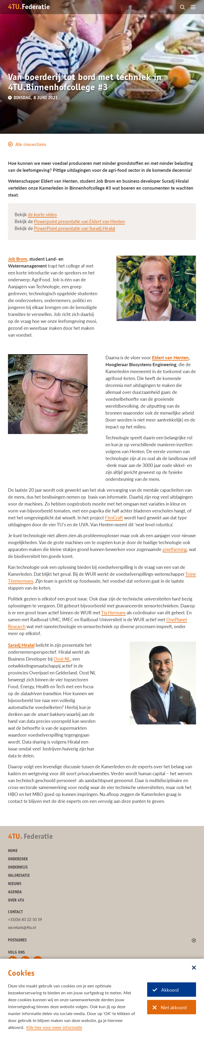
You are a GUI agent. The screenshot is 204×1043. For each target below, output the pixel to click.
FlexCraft (114, 517)
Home (13, 851)
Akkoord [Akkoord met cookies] (165, 990)
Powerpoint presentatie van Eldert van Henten (79, 221)
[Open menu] (193, 7)
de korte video (42, 214)
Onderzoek (18, 859)
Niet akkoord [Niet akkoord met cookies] (169, 1007)
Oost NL (62, 659)
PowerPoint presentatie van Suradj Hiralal (74, 228)
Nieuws (14, 884)
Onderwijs (18, 868)
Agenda (15, 892)
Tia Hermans (113, 612)
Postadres (17, 940)
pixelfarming (175, 549)
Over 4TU (16, 901)
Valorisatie (19, 876)
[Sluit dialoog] (194, 968)
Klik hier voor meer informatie (54, 1027)
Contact (15, 912)
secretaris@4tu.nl (22, 927)
